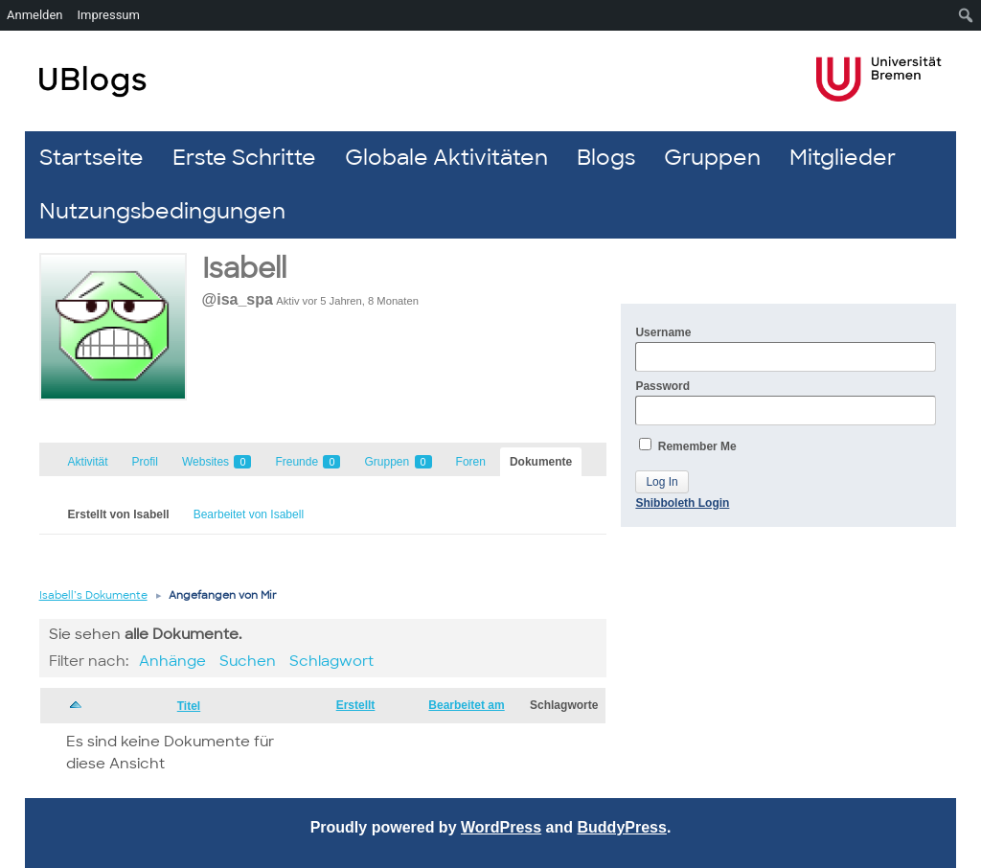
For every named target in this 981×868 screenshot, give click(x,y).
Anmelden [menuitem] (35, 15)
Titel (188, 706)
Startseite (91, 157)
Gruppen (712, 157)
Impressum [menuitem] (109, 15)
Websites (216, 461)
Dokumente (541, 461)
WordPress (501, 827)
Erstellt (356, 705)
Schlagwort (331, 661)
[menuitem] (966, 15)
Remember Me (687, 445)
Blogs (606, 157)
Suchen (247, 661)
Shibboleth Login (682, 503)
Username (785, 349)
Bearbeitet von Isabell (249, 514)
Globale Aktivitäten (446, 157)
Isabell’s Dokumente (93, 595)
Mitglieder (842, 157)
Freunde (307, 461)
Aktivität (88, 461)
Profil (145, 461)
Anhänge (172, 661)
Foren (471, 461)
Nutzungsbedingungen (162, 211)
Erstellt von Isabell (119, 514)
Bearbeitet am (466, 705)
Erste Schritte (244, 157)
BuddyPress (622, 827)
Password (785, 402)
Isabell (244, 268)
